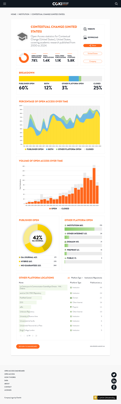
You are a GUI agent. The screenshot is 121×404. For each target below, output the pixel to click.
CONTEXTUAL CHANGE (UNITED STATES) (48, 14)
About (6, 384)
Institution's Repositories (93, 277)
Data (6, 380)
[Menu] (4, 4)
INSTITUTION (24, 14)
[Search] (116, 4)
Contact (7, 387)
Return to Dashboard (28, 346)
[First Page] (20, 335)
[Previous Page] (24, 335)
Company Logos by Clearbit (12, 397)
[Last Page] (36, 335)
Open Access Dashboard (14, 371)
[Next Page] (32, 335)
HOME (13, 14)
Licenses (7, 390)
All (69, 277)
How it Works (10, 377)
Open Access (9, 374)
